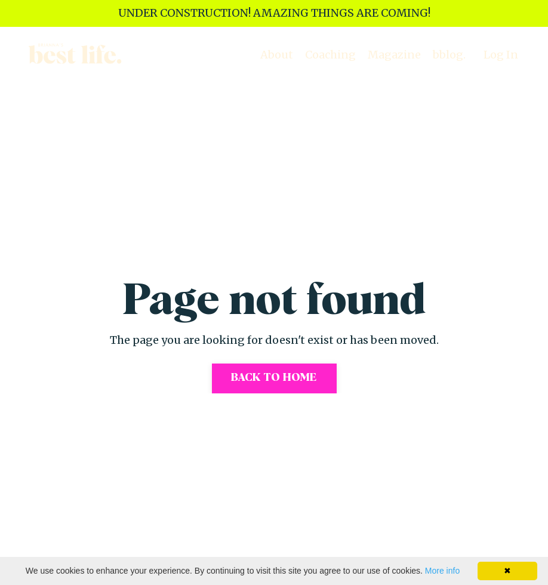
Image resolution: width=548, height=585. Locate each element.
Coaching (330, 54)
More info (442, 570)
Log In (501, 54)
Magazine (394, 54)
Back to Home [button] (274, 377)
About (276, 54)
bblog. (449, 54)
